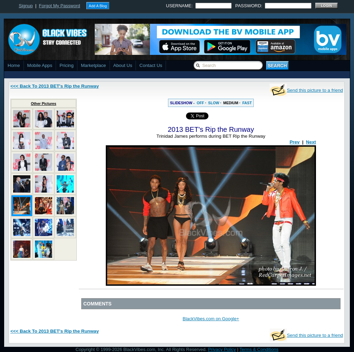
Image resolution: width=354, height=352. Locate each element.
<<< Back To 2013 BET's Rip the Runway (54, 86)
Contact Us (150, 65)
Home (14, 65)
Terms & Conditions (259, 349)
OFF (200, 103)
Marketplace (93, 65)
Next (311, 142)
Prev (295, 142)
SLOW (213, 103)
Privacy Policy (222, 349)
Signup (25, 5)
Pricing (66, 65)
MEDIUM (230, 103)
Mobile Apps (40, 65)
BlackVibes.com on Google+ (211, 318)
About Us (122, 65)
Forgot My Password (59, 5)
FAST (247, 103)
